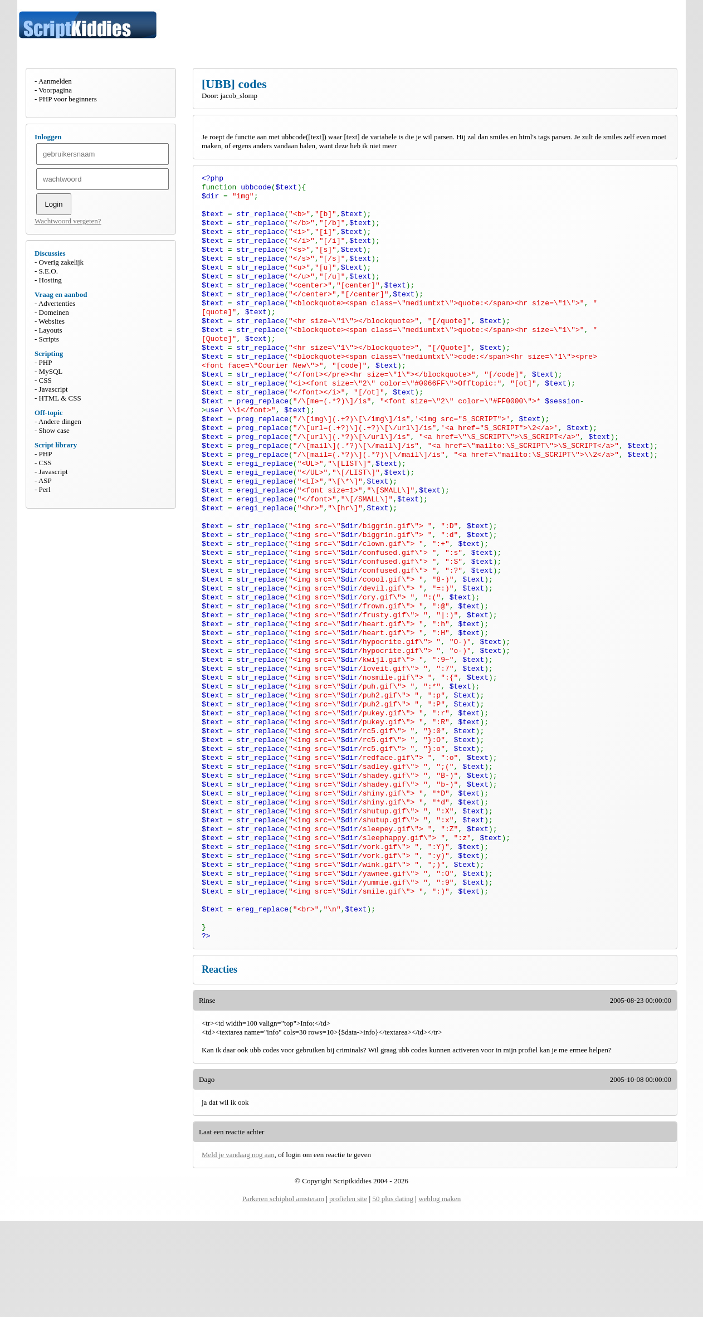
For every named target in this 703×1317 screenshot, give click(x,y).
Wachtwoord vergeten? (68, 221)
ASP (45, 480)
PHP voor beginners (68, 99)
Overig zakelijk (61, 262)
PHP (45, 362)
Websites (51, 321)
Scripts (49, 339)
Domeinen (54, 312)
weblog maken (439, 1294)
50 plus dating (392, 1294)
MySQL (51, 371)
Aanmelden (55, 81)
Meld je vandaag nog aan (238, 1250)
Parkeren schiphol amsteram (283, 1294)
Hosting (50, 280)
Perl (45, 489)
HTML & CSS (60, 398)
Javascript (53, 389)
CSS (45, 380)
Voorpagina (55, 90)
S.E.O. (48, 271)
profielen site (348, 1294)
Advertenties (56, 303)
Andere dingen (59, 421)
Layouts (50, 330)
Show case (54, 430)
